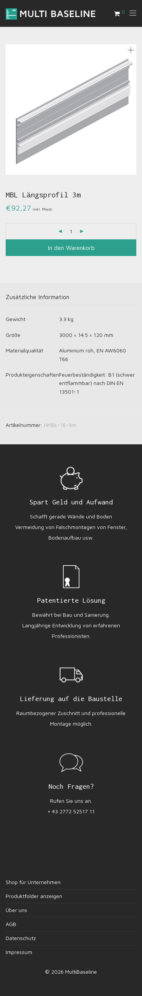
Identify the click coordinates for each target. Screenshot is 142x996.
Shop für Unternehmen (33, 882)
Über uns (16, 910)
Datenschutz (21, 938)
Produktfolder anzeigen (34, 896)
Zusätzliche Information (37, 296)
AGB (11, 924)
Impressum (19, 952)
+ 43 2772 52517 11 (71, 811)
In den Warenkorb (71, 247)
